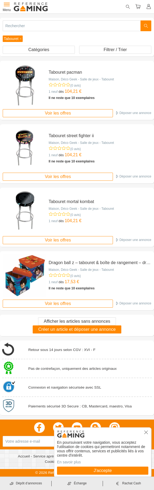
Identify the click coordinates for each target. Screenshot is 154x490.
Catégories (38, 49)
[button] (13, 38)
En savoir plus (69, 462)
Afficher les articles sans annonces (77, 321)
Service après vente (50, 456)
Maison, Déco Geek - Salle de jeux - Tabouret (81, 79)
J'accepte (102, 470)
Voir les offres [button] (58, 113)
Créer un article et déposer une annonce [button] (77, 329)
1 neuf (53, 92)
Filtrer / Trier (115, 49)
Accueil (24, 456)
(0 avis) (75, 85)
